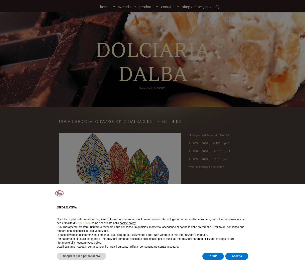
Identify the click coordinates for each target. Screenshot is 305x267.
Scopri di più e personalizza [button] (81, 256)
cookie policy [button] (128, 223)
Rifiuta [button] (213, 256)
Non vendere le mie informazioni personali (180, 234)
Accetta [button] (237, 256)
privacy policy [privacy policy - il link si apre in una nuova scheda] (92, 242)
